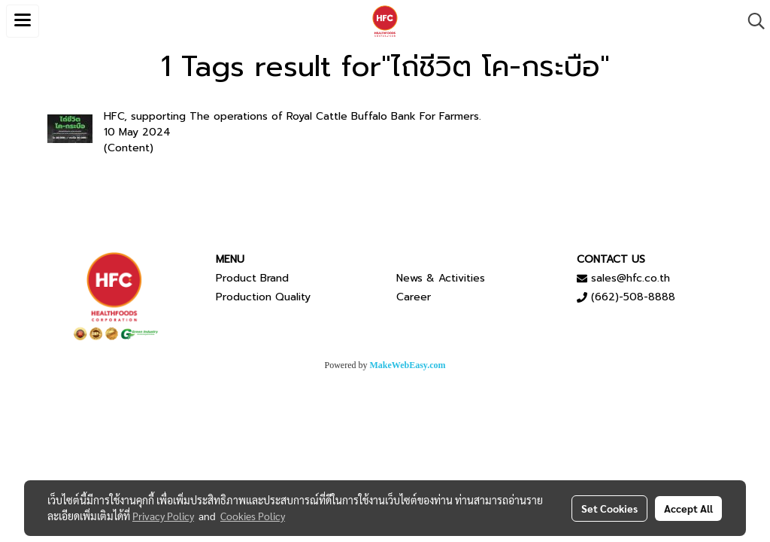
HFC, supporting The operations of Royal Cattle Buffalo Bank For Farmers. (292, 116)
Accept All (688, 508)
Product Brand (252, 278)
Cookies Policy (252, 515)
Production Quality (263, 297)
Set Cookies (609, 508)
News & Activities (440, 278)
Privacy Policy (163, 515)
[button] (751, 21)
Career (413, 297)
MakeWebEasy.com (408, 365)
